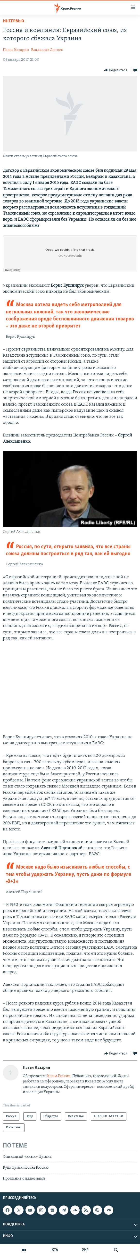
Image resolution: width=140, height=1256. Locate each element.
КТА (55, 1250)
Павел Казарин (16, 50)
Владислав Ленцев (47, 50)
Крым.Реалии (59, 1076)
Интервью (13, 21)
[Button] (115, 70)
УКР (85, 1250)
